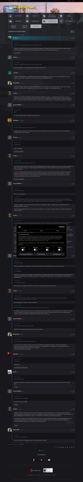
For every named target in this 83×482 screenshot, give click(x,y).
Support (28, 1)
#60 (72, 430)
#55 (72, 334)
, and (22, 367)
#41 (72, 38)
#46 (72, 105)
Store (23, 1)
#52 (72, 256)
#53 (72, 291)
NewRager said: (16, 142)
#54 (72, 319)
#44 (72, 83)
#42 (72, 57)
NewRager (16, 120)
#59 (72, 409)
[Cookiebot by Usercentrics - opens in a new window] (60, 227)
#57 (72, 372)
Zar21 (15, 372)
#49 (72, 156)
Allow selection (41, 254)
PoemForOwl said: (17, 125)
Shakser (16, 137)
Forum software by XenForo (41, 480)
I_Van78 (16, 72)
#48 (72, 137)
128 (20, 34)
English (41, 450)
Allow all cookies (57, 254)
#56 (72, 354)
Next (22, 34)
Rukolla (15, 57)
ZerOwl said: (16, 188)
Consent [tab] (25, 230)
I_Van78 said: (16, 43)
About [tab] (57, 230)
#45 (72, 93)
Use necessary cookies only (26, 254)
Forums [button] (10, 1)
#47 (72, 120)
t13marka (16, 354)
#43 (72, 73)
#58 (72, 391)
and (19, 151)
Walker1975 (16, 83)
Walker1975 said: (17, 377)
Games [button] (15, 1)
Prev (9, 34)
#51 (72, 215)
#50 (72, 184)
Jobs (20, 1)
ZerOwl (15, 93)
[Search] (71, 31)
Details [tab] (41, 230)
